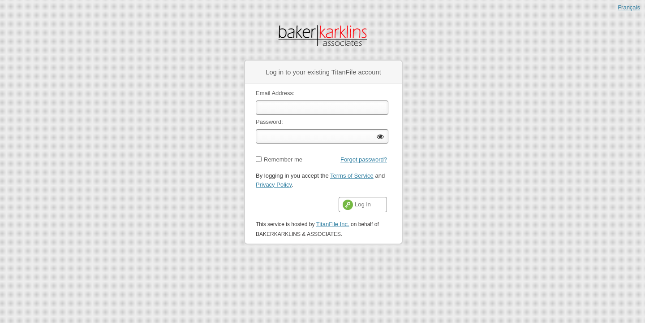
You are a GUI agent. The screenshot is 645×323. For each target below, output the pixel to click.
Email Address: (275, 93)
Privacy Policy (274, 184)
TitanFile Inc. (332, 224)
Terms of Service (352, 175)
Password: (269, 121)
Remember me (283, 159)
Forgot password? (363, 159)
